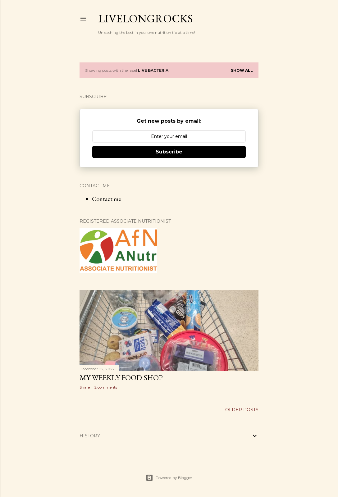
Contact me (106, 199)
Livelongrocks (145, 18)
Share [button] (85, 387)
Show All (242, 70)
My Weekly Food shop (121, 377)
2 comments (105, 387)
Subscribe (169, 152)
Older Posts (241, 410)
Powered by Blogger (169, 477)
